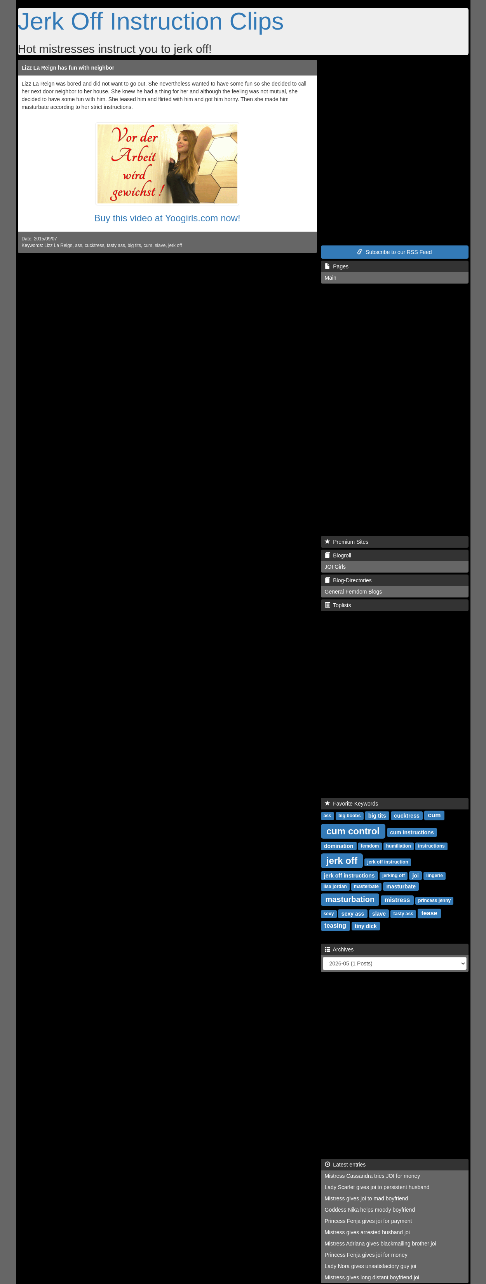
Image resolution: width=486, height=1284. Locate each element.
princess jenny (434, 900)
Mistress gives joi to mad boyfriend (366, 1198)
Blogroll (338, 555)
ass (78, 245)
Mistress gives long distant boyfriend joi (372, 1277)
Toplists (338, 605)
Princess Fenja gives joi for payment (368, 1221)
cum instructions (412, 832)
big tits (134, 245)
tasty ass (116, 245)
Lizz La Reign (58, 245)
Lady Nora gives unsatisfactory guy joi (370, 1266)
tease (429, 913)
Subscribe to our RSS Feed (394, 252)
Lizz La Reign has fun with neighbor (68, 68)
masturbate (400, 886)
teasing (335, 925)
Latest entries (345, 1164)
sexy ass (352, 913)
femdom (370, 846)
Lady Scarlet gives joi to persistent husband (377, 1187)
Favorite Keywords (351, 804)
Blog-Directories (348, 580)
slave (160, 245)
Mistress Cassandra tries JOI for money (372, 1176)
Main (330, 278)
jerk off (175, 245)
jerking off (393, 875)
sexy (329, 913)
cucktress (94, 245)
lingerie (434, 875)
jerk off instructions (349, 875)
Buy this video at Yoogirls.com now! (167, 218)
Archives (339, 949)
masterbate (366, 886)
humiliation (398, 846)
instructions (431, 846)
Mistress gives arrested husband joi (367, 1232)
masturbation (350, 899)
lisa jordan (335, 886)
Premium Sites (347, 542)
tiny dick (366, 926)
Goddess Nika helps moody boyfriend (370, 1210)
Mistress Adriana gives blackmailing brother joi (380, 1243)
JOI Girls (335, 567)
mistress (397, 900)
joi (416, 875)
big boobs (349, 815)
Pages (336, 266)
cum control (353, 830)
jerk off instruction (387, 862)
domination (338, 846)
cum (147, 245)
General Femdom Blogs (353, 592)
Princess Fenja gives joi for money (366, 1255)
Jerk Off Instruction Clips (151, 21)
